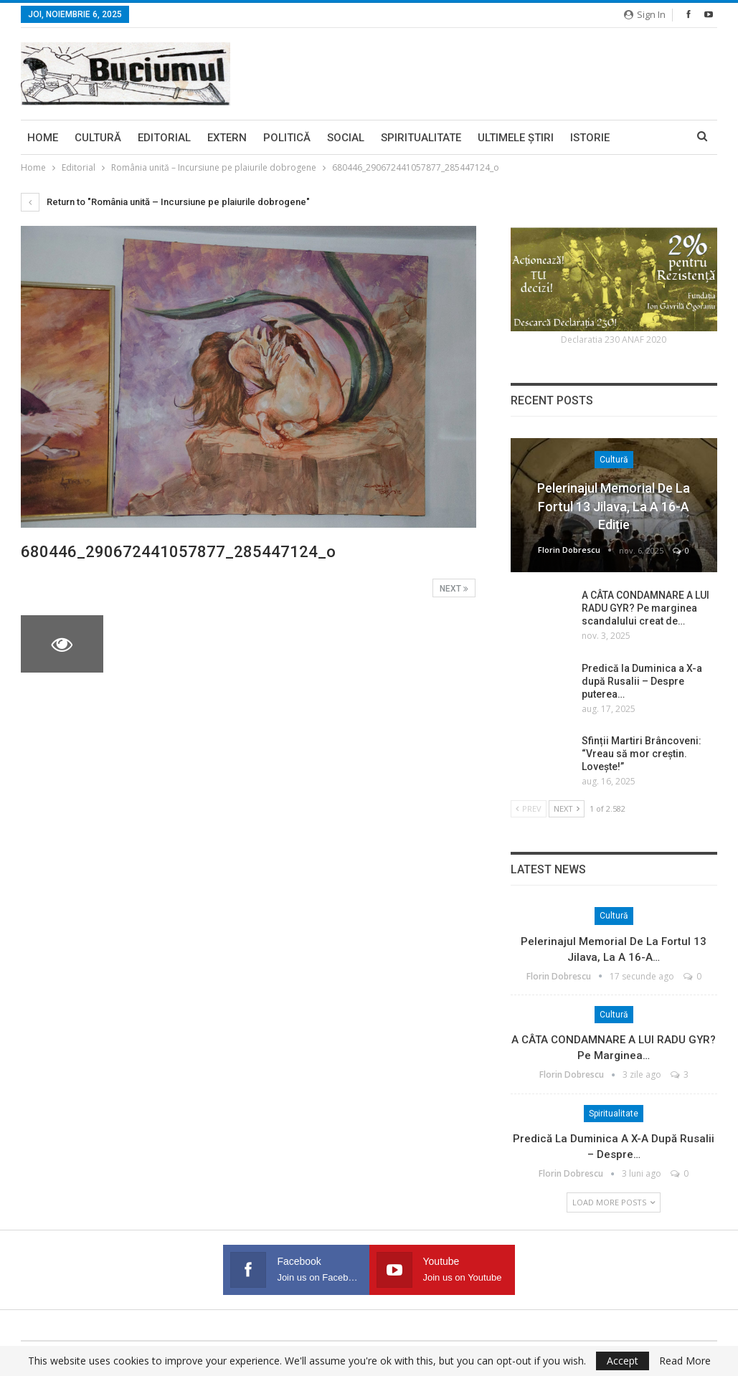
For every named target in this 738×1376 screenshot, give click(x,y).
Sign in (645, 14)
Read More (685, 1361)
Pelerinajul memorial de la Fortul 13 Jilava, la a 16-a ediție (613, 505)
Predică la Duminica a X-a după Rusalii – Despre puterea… (642, 681)
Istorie (590, 137)
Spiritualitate (421, 137)
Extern (227, 137)
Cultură (98, 137)
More (641, 137)
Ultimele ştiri (516, 137)
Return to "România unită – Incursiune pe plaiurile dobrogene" (165, 201)
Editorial (164, 137)
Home (42, 137)
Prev (528, 808)
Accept (622, 1360)
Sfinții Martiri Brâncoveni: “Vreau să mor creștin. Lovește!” (641, 753)
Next (454, 589)
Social (345, 137)
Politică (287, 137)
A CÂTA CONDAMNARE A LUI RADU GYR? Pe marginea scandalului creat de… (645, 608)
